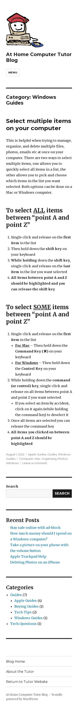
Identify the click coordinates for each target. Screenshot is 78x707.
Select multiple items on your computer (38, 124)
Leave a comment (34, 463)
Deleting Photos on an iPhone (35, 562)
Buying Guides (26, 606)
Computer (26, 458)
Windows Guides (28, 618)
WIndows (12, 463)
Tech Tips (23, 612)
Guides (52, 454)
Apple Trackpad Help (28, 556)
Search (12, 486)
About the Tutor (20, 672)
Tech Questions (23, 624)
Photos (62, 458)
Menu (12, 72)
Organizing (49, 458)
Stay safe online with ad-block (35, 528)
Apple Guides (37, 454)
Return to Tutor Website (27, 682)
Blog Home (15, 661)
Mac (37, 458)
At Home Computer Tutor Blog (27, 694)
